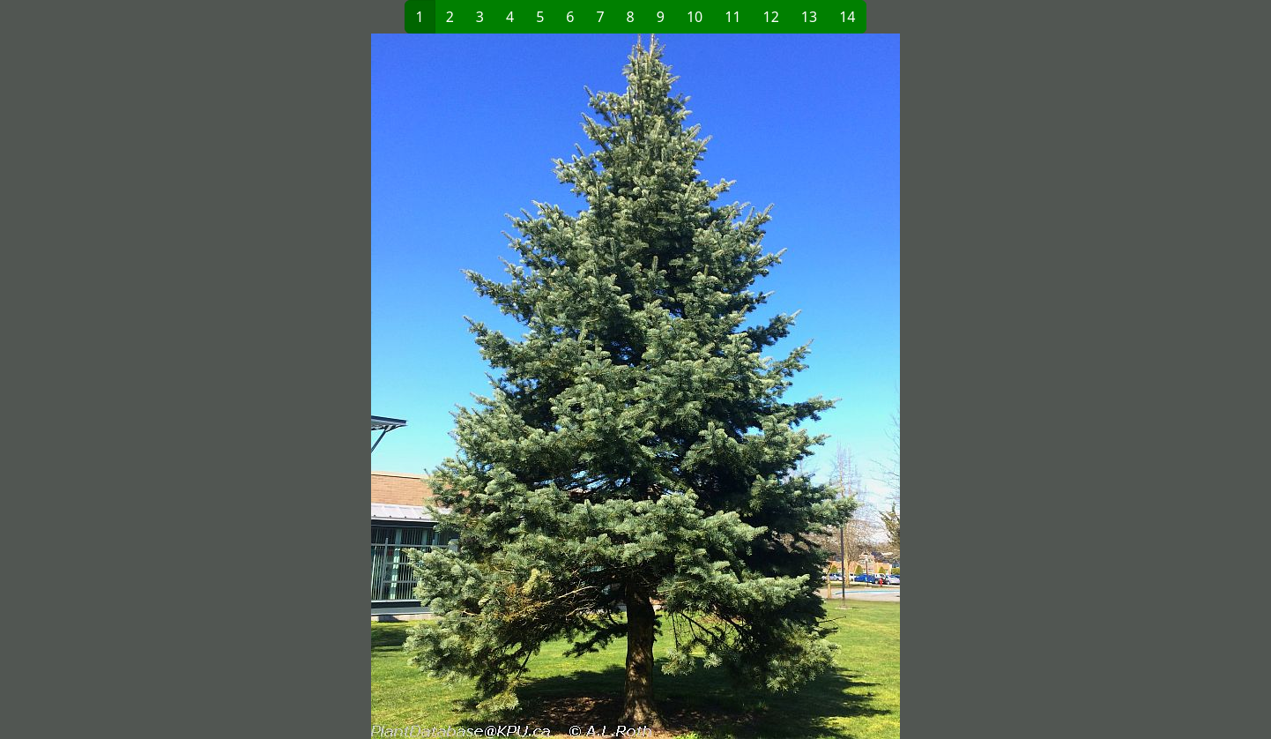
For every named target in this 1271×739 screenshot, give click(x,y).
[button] (350, 386)
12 (771, 16)
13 (809, 16)
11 (732, 16)
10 (694, 16)
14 (847, 16)
